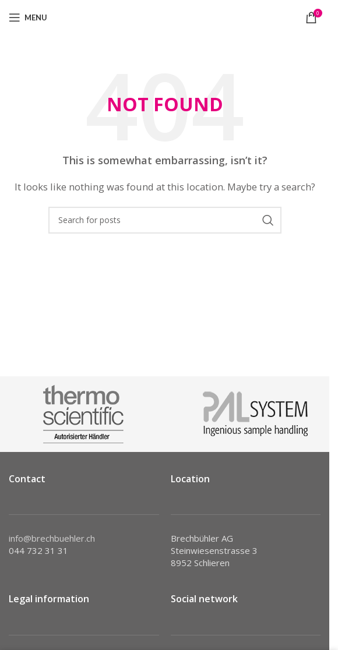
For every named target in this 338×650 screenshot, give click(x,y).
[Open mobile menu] (28, 17)
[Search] (164, 220)
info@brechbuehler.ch (52, 538)
